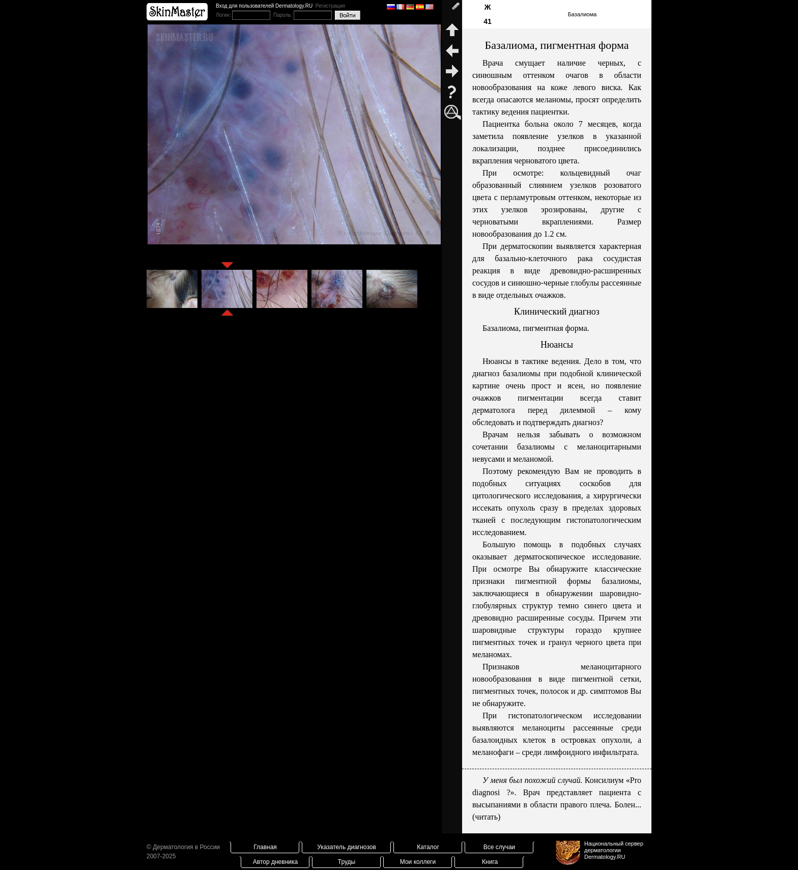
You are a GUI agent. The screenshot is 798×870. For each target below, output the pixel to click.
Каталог (428, 847)
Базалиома (582, 14)
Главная (265, 847)
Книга (490, 861)
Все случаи (499, 847)
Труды (346, 861)
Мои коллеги (418, 861)
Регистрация (330, 6)
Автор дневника (275, 861)
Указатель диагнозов (346, 847)
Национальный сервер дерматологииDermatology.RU (613, 850)
